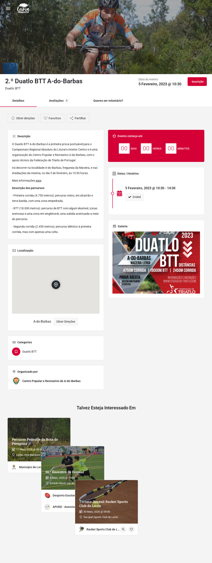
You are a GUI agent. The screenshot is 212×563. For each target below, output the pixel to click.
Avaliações (59, 100)
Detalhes (18, 100)
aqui (38, 180)
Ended (134, 197)
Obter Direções (65, 321)
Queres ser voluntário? (108, 100)
